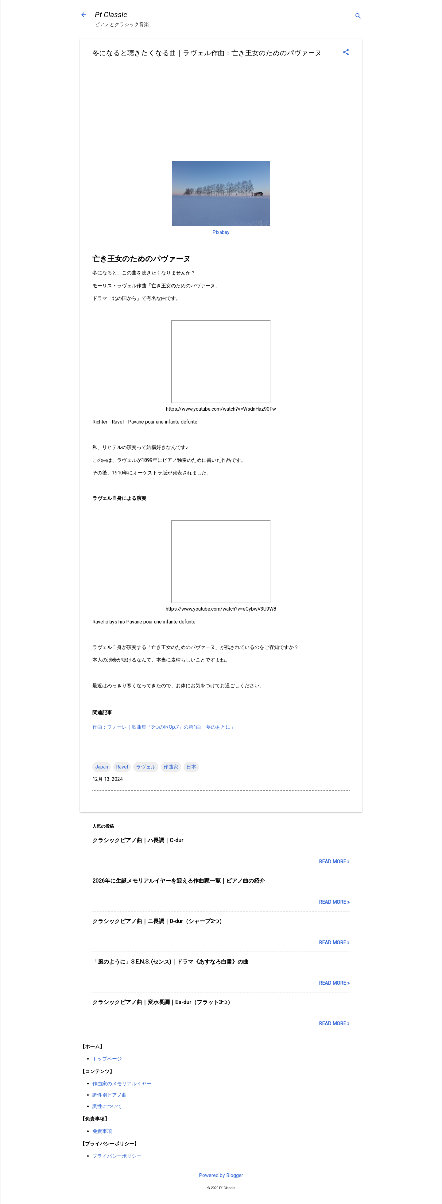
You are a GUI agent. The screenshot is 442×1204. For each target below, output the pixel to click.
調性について (107, 1106)
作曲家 (171, 767)
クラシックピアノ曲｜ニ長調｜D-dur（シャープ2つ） (158, 921)
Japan (101, 767)
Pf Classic (111, 14)
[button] (346, 52)
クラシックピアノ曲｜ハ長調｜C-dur (137, 840)
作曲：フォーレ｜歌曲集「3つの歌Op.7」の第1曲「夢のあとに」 (163, 727)
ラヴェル (146, 767)
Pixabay (221, 232)
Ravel (122, 767)
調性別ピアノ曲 (109, 1095)
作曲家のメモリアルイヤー (121, 1084)
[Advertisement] (221, 110)
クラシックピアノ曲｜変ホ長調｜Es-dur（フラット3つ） (162, 1002)
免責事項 (102, 1131)
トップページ (107, 1059)
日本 (191, 767)
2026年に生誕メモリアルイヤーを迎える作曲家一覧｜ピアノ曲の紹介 (178, 880)
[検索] (358, 16)
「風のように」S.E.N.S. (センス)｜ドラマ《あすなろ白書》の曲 (170, 961)
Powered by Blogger (221, 1175)
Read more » (334, 862)
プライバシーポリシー (117, 1156)
